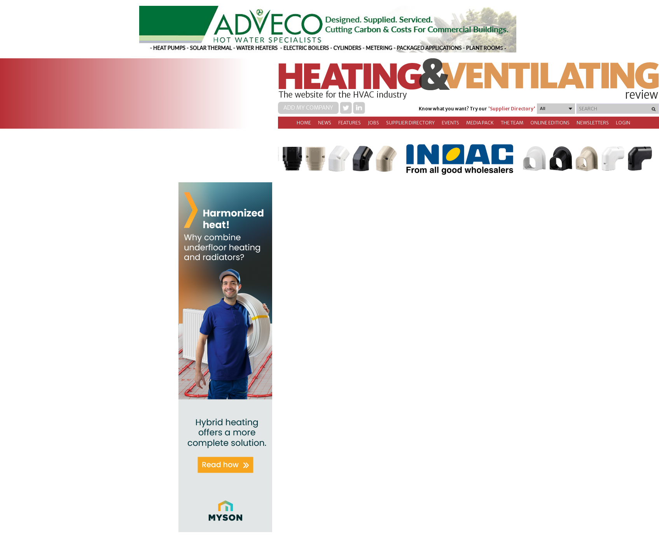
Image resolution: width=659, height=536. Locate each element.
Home (304, 123)
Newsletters (593, 123)
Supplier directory (410, 123)
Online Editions (550, 123)
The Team (512, 123)
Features (349, 123)
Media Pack (480, 123)
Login (623, 123)
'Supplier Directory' (511, 109)
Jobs (373, 123)
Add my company (308, 107)
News (324, 123)
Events (450, 123)
